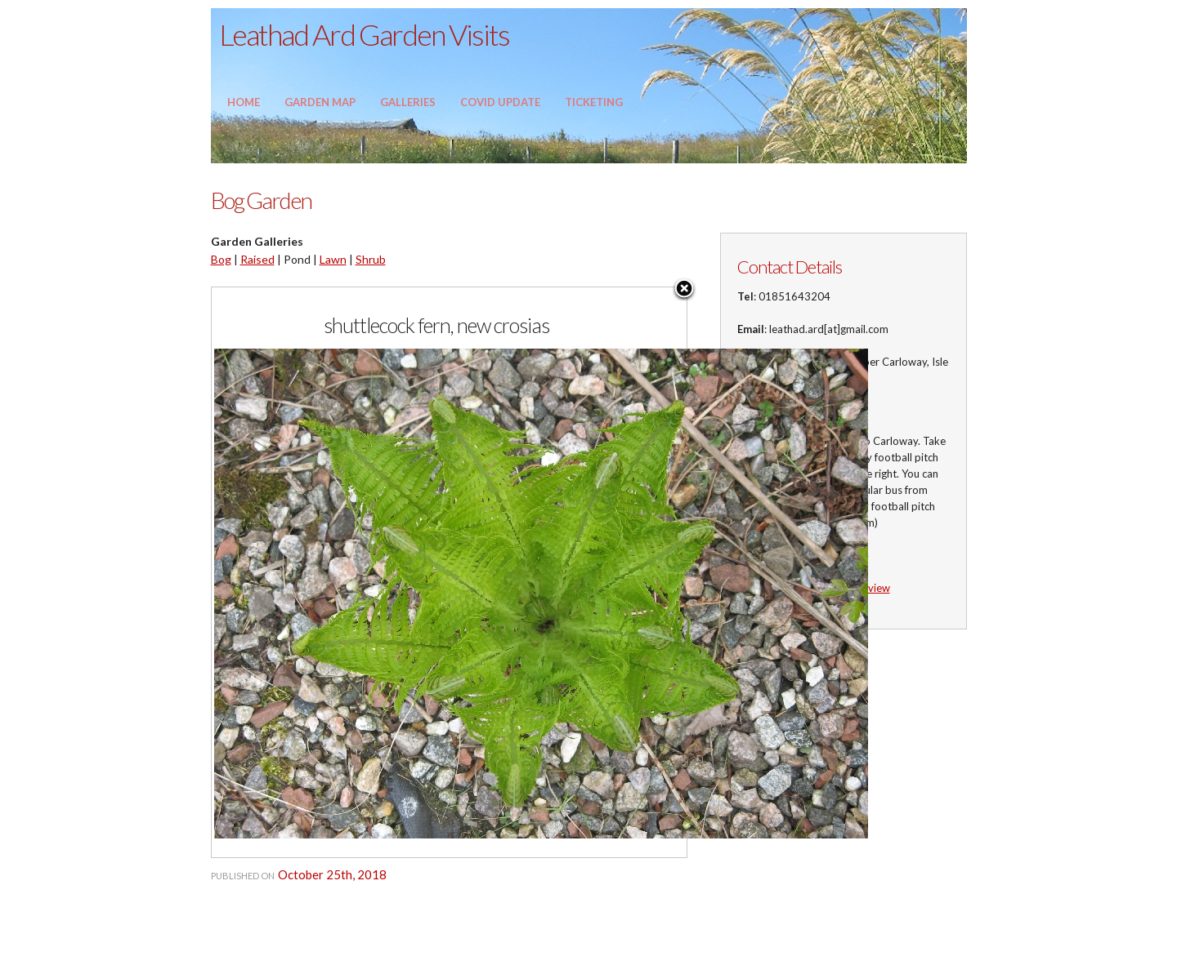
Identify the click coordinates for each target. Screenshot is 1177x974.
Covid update (500, 102)
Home (243, 102)
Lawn (333, 259)
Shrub (371, 259)
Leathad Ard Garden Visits (364, 34)
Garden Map (320, 102)
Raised (257, 259)
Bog (221, 259)
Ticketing (594, 102)
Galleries (408, 102)
